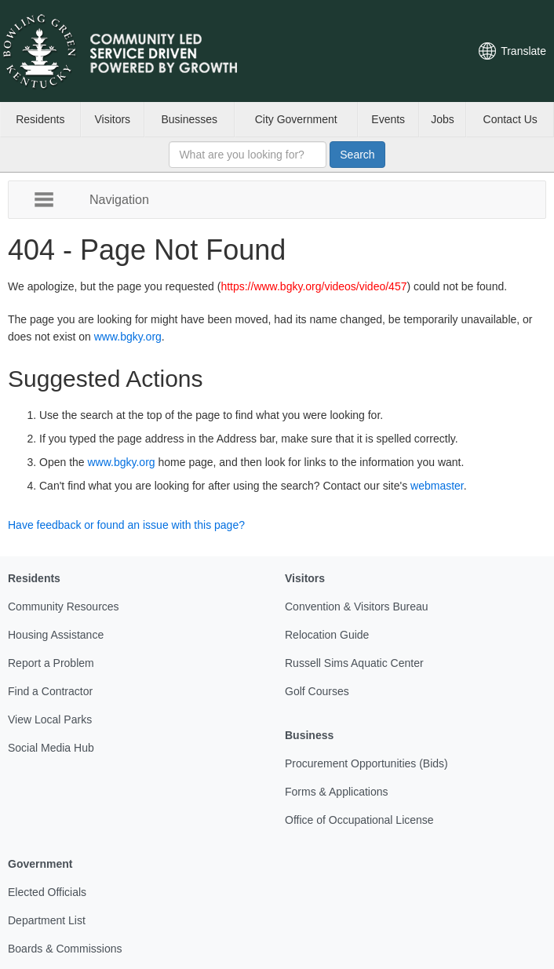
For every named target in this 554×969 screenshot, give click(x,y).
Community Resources (63, 606)
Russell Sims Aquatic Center (354, 663)
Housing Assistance (56, 634)
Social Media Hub (51, 747)
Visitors (112, 119)
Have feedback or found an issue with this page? (126, 525)
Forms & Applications (336, 791)
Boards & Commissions (65, 948)
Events (388, 119)
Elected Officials (47, 892)
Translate (523, 51)
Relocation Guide (327, 634)
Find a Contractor (50, 691)
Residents (40, 119)
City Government (296, 119)
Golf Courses (317, 691)
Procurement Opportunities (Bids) (366, 763)
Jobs (442, 119)
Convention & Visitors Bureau (356, 606)
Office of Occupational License (359, 820)
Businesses (189, 119)
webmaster (437, 485)
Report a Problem (51, 663)
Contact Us (510, 119)
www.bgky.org (128, 336)
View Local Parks (50, 719)
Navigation (119, 199)
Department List (47, 920)
